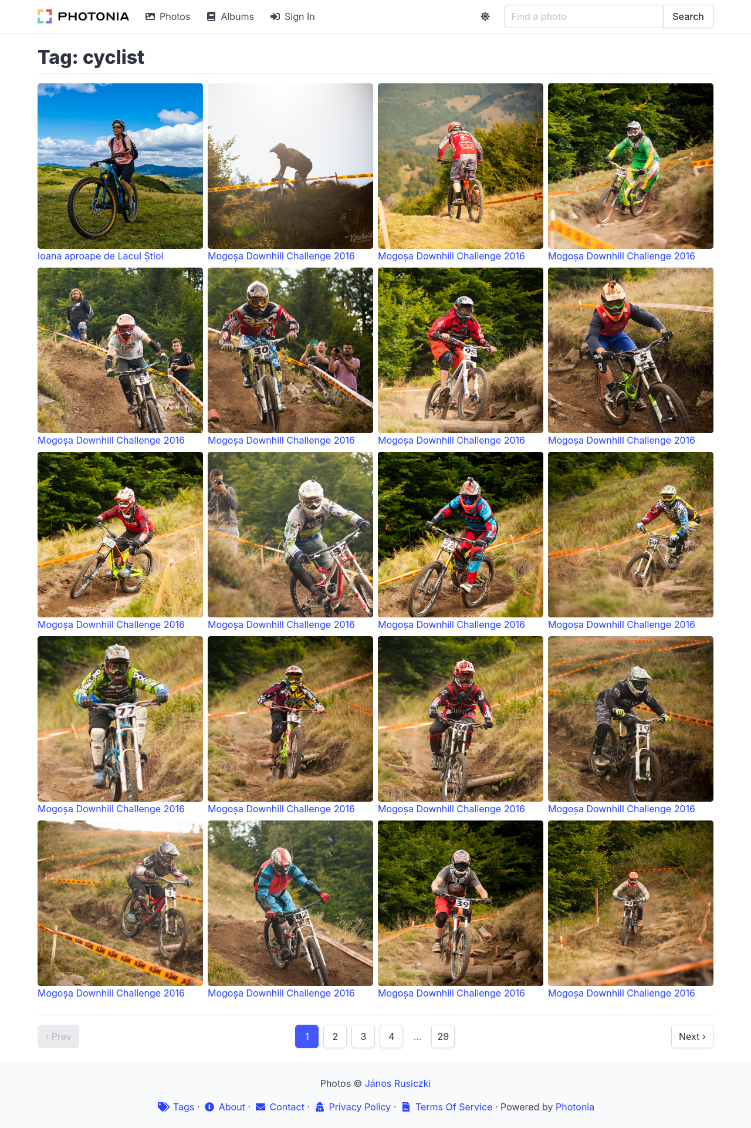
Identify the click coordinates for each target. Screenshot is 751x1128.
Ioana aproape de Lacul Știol (120, 172)
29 (443, 1036)
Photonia (575, 1107)
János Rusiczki (398, 1083)
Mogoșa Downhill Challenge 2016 (290, 172)
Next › (692, 1036)
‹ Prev (58, 1036)
